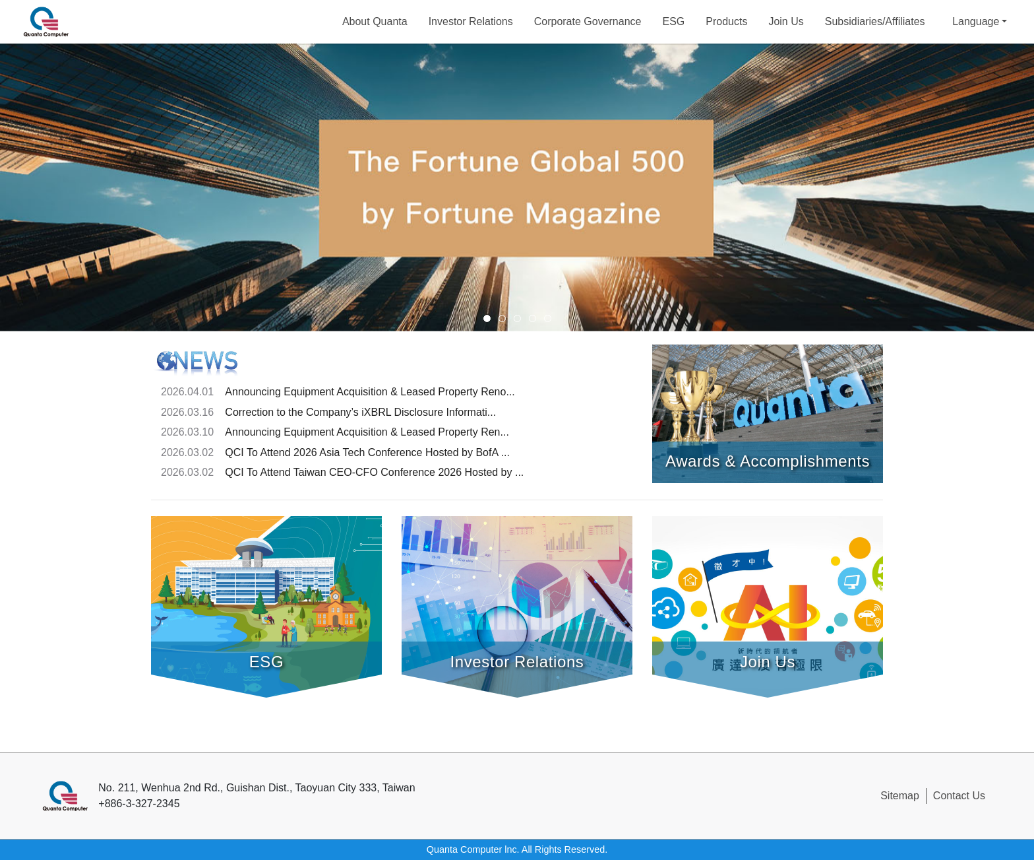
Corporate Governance (588, 21)
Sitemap (899, 795)
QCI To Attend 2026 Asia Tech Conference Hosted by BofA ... (367, 452)
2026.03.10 (187, 432)
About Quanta (375, 21)
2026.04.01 (187, 391)
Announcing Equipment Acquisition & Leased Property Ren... (367, 432)
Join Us (785, 21)
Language (975, 21)
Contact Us (959, 795)
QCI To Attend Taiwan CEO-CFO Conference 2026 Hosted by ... (374, 472)
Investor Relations (471, 21)
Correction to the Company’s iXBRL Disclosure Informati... (360, 412)
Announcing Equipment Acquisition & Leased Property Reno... (369, 391)
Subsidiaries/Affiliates (875, 21)
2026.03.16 (187, 412)
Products (726, 21)
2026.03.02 (187, 452)
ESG (673, 21)
